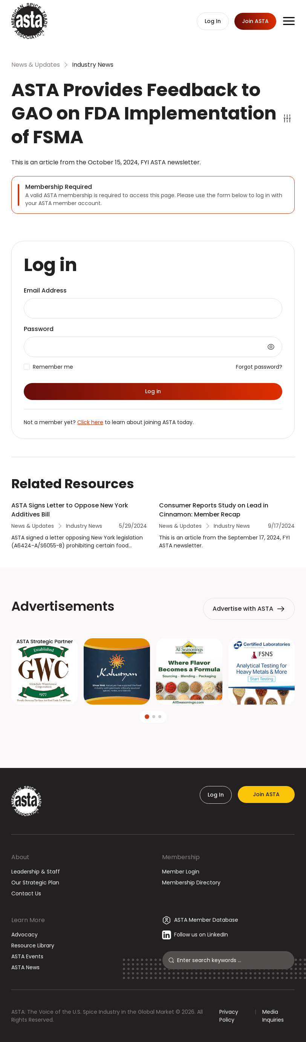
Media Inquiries (273, 1016)
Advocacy (24, 934)
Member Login (180, 871)
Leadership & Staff (35, 871)
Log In (216, 794)
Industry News (92, 64)
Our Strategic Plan (35, 882)
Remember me (53, 367)
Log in (153, 391)
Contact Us (26, 893)
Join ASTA (266, 794)
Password (39, 329)
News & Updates (35, 64)
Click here (90, 422)
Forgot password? (259, 367)
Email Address (45, 290)
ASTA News (25, 967)
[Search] (232, 960)
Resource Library (32, 945)
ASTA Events (27, 956)
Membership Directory (191, 882)
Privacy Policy (228, 1016)
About (20, 857)
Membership (181, 857)
